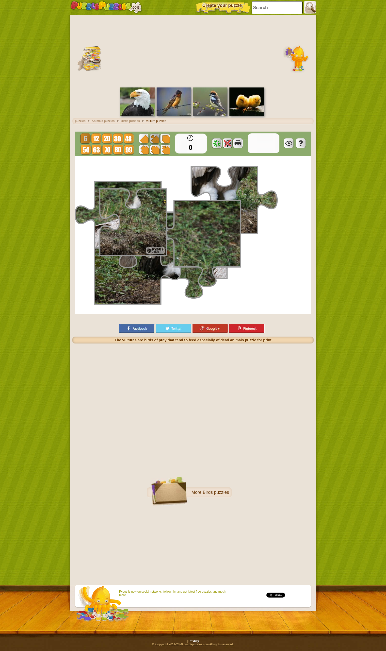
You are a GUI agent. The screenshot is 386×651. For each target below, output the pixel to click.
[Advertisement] (193, 50)
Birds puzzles (216, 492)
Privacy (194, 641)
